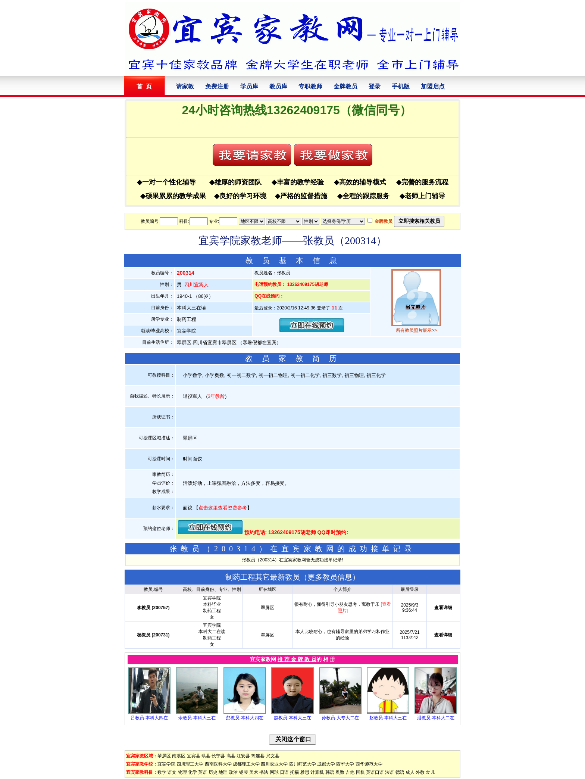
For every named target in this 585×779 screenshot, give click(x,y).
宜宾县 (193, 755)
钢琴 (243, 772)
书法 (263, 772)
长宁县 (218, 755)
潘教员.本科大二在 (435, 717)
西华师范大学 (369, 764)
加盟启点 (433, 86)
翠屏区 (164, 755)
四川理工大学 (189, 764)
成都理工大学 (246, 764)
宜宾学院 (166, 764)
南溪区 (178, 755)
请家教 (185, 86)
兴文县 (272, 755)
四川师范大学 (302, 764)
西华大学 (345, 764)
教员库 (278, 86)
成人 (410, 772)
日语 (284, 772)
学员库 (249, 86)
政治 (233, 772)
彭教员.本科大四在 (244, 717)
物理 (182, 772)
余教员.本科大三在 (196, 717)
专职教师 (310, 86)
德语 (399, 772)
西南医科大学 (218, 764)
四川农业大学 (274, 764)
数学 (161, 772)
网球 (274, 772)
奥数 (339, 772)
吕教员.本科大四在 (149, 717)
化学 (192, 772)
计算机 (317, 772)
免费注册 (217, 86)
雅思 (304, 772)
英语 (202, 772)
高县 (230, 755)
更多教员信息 (329, 577)
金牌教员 (345, 86)
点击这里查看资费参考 (222, 508)
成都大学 (326, 764)
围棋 (360, 772)
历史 (213, 772)
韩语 (329, 772)
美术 (253, 772)
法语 (389, 772)
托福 (294, 772)
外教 (420, 772)
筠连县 (258, 755)
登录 (375, 86)
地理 (223, 772)
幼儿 (430, 772)
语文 (172, 772)
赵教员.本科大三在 (292, 717)
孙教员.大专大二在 (340, 717)
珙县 (205, 755)
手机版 (401, 86)
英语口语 (375, 772)
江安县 (243, 755)
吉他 (349, 772)
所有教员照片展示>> (416, 330)
